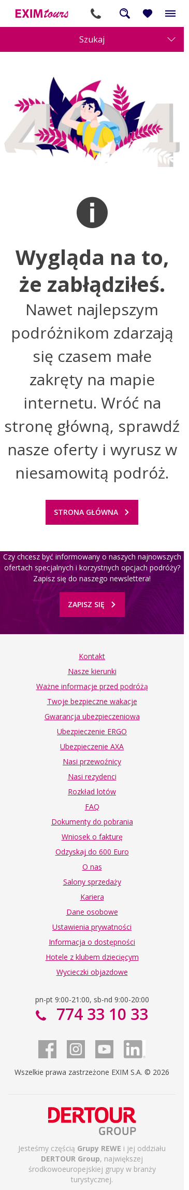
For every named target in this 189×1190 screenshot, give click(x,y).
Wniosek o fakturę (92, 837)
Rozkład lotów (92, 791)
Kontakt (92, 656)
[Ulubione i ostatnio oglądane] (147, 13)
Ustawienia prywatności (92, 927)
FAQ (92, 806)
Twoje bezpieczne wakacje (92, 701)
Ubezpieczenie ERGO (92, 731)
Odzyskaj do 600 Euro (92, 852)
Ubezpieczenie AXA (92, 746)
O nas (92, 867)
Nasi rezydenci (92, 776)
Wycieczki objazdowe (92, 972)
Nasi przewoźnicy (92, 761)
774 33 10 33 (96, 13)
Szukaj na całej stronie (125, 13)
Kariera (92, 897)
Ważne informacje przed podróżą (92, 686)
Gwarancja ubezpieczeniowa (92, 716)
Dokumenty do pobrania (92, 822)
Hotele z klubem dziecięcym (92, 957)
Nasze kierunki (92, 671)
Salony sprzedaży (92, 882)
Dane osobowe (92, 912)
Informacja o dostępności (92, 942)
